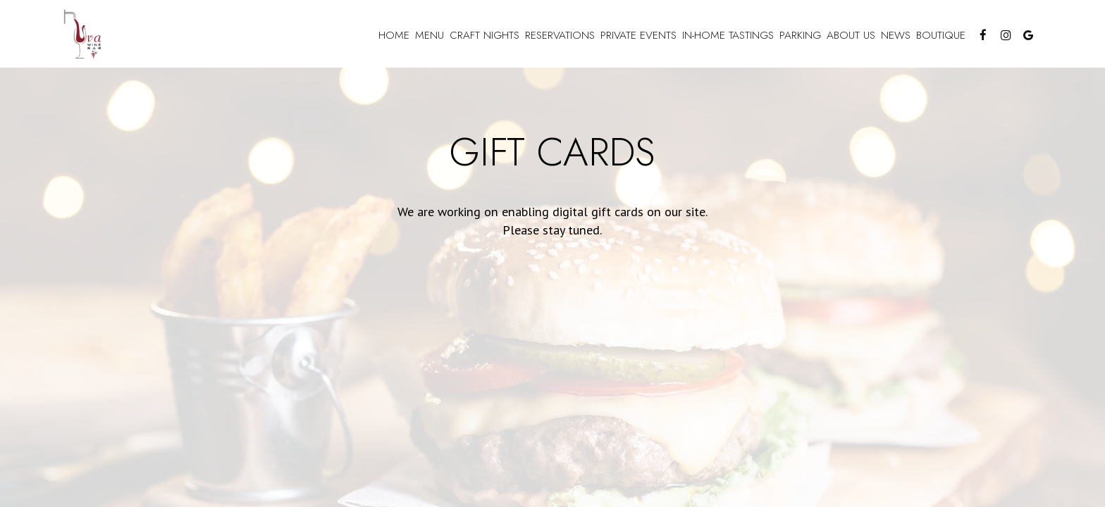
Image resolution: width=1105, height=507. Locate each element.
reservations (560, 35)
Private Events (638, 35)
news (895, 35)
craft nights (484, 35)
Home (393, 35)
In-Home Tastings (728, 35)
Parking (800, 35)
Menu (429, 35)
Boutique (940, 35)
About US (851, 35)
